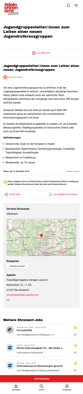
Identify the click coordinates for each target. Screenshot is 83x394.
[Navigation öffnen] (76, 5)
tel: (8, 299)
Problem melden (73, 171)
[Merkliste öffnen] (68, 5)
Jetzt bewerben (41, 378)
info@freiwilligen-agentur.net (22, 294)
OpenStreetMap (61, 255)
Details (41, 331)
